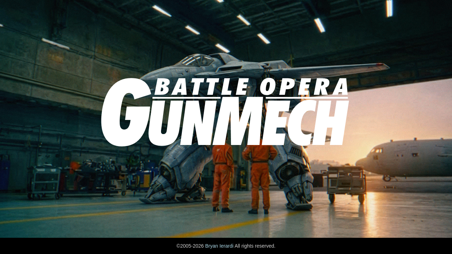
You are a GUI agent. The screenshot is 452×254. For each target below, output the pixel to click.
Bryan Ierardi (219, 246)
